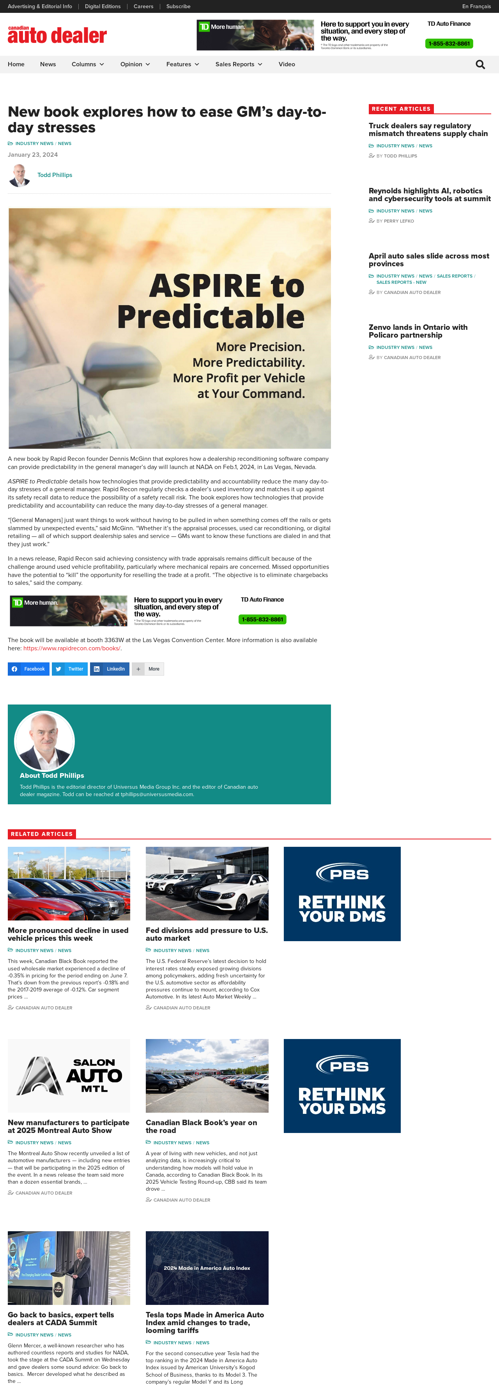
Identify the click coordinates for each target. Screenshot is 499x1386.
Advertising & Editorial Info (40, 6)
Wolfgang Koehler (461, 1257)
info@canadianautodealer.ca (50, 1260)
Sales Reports (239, 64)
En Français (476, 6)
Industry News (34, 144)
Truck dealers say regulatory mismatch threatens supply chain (433, 134)
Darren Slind (455, 1328)
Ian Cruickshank (401, 1304)
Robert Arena (398, 1269)
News (48, 64)
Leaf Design (475, 1376)
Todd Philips (454, 1293)
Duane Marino (457, 1280)
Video (287, 64)
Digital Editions (103, 6)
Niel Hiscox (395, 1340)
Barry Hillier (396, 1328)
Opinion (135, 64)
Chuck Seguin (456, 1316)
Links (139, 1280)
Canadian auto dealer (418, 975)
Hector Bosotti (399, 1293)
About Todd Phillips (103, 718)
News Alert (270, 1293)
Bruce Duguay (399, 1316)
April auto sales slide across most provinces (432, 276)
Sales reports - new (415, 298)
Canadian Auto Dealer (425, 309)
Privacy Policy (24, 1376)
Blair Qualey (454, 1304)
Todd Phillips (55, 175)
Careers (144, 6)
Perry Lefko (412, 237)
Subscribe (178, 6)
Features (183, 64)
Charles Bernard (401, 1280)
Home (16, 64)
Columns (88, 64)
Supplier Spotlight (336, 1280)
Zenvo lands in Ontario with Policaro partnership (431, 348)
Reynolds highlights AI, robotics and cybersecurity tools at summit (430, 207)
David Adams (398, 1257)
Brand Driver (330, 1269)
